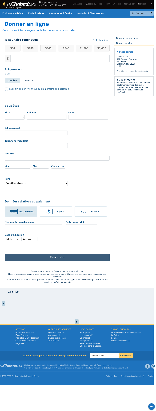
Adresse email (12, 128)
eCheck (95, 211)
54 (12, 48)
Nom (71, 112)
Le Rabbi (115, 335)
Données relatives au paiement (27, 201)
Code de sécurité (75, 222)
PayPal (60, 211)
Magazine (20, 343)
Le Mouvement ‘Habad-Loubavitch (126, 332)
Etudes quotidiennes (57, 338)
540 (66, 48)
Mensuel (29, 80)
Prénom (31, 112)
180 (30, 48)
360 (48, 48)
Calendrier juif (54, 335)
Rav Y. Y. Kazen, (56, 368)
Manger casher (86, 341)
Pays (7, 178)
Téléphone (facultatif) (16, 140)
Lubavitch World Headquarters (100, 365)
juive (118, 368)
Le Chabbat (85, 338)
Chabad (52, 365)
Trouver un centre (113, 3)
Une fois (12, 80)
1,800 (84, 48)
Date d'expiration (14, 234)
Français (142, 3)
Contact (151, 376)
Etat (35, 166)
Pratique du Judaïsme (12, 13)
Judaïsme (97, 368)
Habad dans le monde (120, 341)
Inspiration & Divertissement (90, 13)
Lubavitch (60, 365)
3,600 (101, 48)
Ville (7, 166)
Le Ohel (114, 338)
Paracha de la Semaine (90, 343)
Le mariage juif (86, 335)
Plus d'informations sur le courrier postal (132, 71)
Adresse (9, 153)
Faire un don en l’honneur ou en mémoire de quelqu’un (37, 88)
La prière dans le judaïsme (91, 346)
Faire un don (129, 3)
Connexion (77, 3)
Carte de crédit (25, 211)
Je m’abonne (53, 341)
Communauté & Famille (60, 13)
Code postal (57, 166)
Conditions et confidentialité (132, 376)
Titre (7, 112)
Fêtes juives (85, 332)
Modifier (103, 40)
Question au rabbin (93, 3)
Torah (88, 368)
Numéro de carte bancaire (19, 222)
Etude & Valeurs (36, 13)
